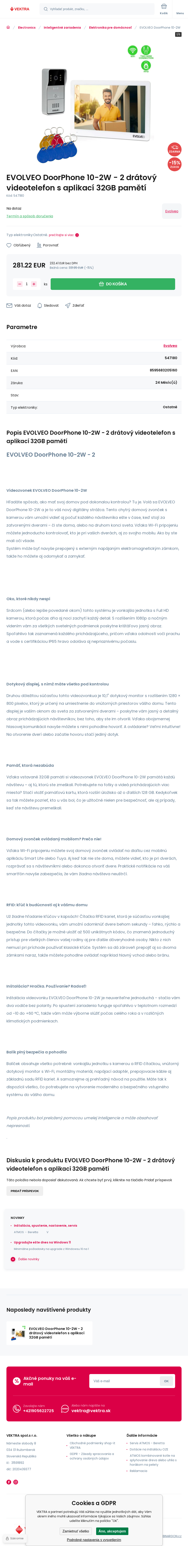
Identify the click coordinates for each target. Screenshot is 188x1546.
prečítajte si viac (61, 235)
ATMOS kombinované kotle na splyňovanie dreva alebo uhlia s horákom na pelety (153, 1460)
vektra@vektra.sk (91, 1411)
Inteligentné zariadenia (62, 27)
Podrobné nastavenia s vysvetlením (94, 1540)
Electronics (27, 27)
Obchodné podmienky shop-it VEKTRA (92, 1445)
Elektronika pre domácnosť (110, 27)
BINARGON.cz (172, 1536)
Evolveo (171, 211)
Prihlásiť (166, 1381)
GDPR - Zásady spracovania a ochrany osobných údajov (92, 1456)
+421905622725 (38, 1410)
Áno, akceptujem (112, 1531)
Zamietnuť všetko (75, 1531)
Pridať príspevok (25, 1191)
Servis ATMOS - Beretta (147, 1443)
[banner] (20, 9)
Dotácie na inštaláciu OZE (149, 1449)
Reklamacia (138, 1471)
